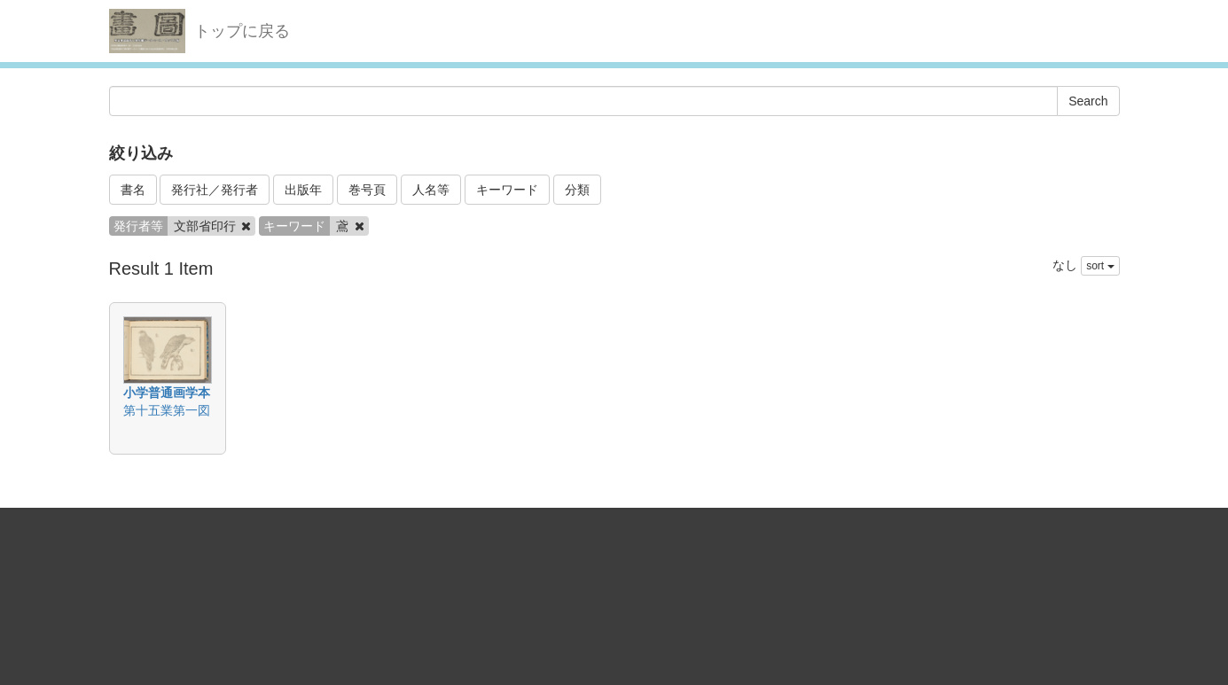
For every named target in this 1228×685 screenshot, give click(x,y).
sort (1100, 266)
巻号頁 (367, 190)
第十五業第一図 (166, 410)
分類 (577, 190)
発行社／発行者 (214, 190)
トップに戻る (242, 31)
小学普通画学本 (166, 392)
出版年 (303, 190)
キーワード (507, 190)
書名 (133, 190)
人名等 (431, 190)
